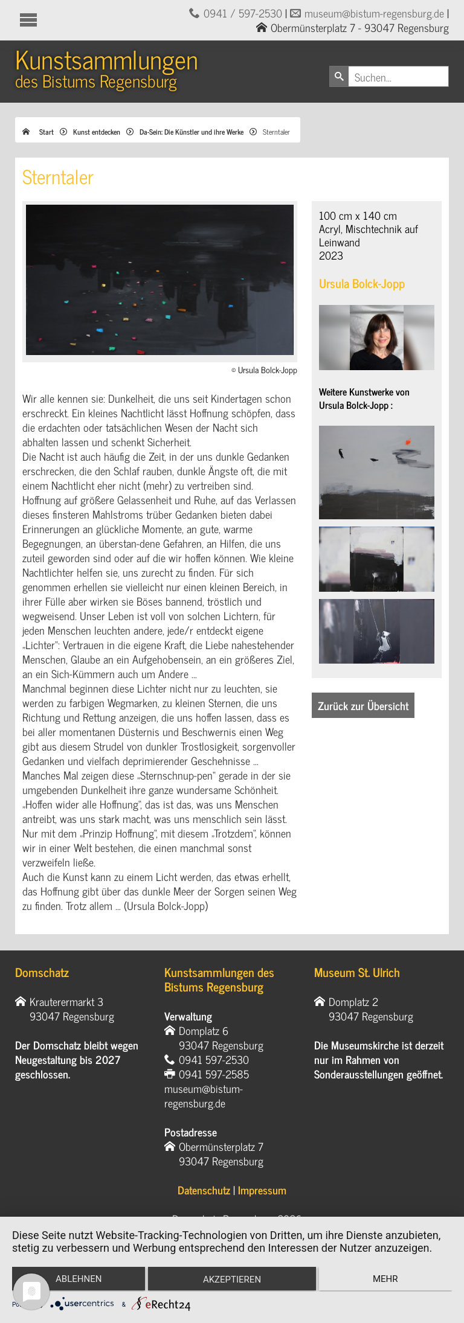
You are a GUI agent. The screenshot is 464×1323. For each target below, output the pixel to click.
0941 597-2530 (214, 1059)
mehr (386, 1279)
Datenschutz (204, 1189)
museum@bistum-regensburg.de (374, 13)
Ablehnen (77, 1279)
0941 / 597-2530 (243, 13)
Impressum (262, 1189)
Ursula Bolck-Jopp (362, 283)
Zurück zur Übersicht (363, 705)
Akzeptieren (232, 1280)
